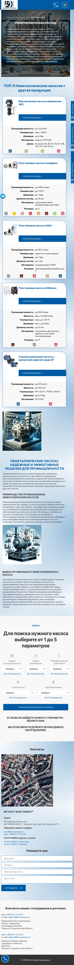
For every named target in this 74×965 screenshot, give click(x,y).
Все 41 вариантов (12, 673)
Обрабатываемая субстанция (59, 658)
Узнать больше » (32, 117)
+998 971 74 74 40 (57, 4)
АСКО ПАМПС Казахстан (16, 841)
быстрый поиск (72, 170)
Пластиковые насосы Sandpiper (38, 162)
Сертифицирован (53, 683)
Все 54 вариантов (35, 673)
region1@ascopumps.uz (19, 917)
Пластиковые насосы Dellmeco (38, 287)
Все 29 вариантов (53, 697)
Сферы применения (36, 658)
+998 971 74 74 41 (14, 914)
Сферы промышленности (12, 658)
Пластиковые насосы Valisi (35, 225)
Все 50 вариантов (18, 697)
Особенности (18, 683)
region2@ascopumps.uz (19, 937)
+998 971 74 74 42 (14, 934)
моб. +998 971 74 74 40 (15, 834)
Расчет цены (72, 109)
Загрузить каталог (72, 134)
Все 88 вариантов (59, 673)
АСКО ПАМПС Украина (15, 844)
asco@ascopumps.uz (13, 831)
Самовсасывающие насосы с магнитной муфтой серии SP (36, 358)
